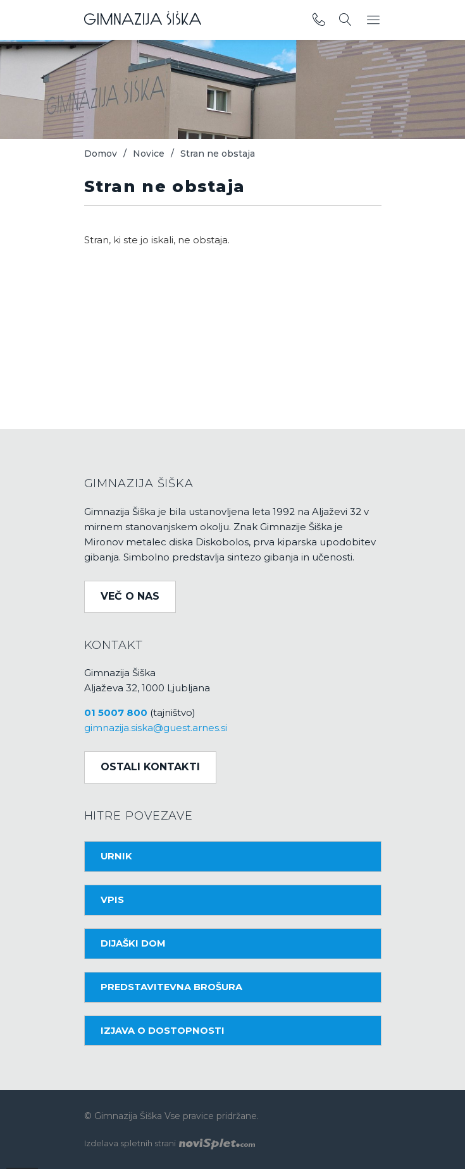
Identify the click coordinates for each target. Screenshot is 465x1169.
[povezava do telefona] (319, 20)
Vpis (112, 900)
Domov (100, 153)
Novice (148, 153)
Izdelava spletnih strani (169, 1143)
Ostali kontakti (150, 767)
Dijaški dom (133, 943)
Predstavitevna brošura (171, 987)
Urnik (116, 856)
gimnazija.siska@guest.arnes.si (155, 728)
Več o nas (130, 596)
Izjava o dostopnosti (163, 1030)
